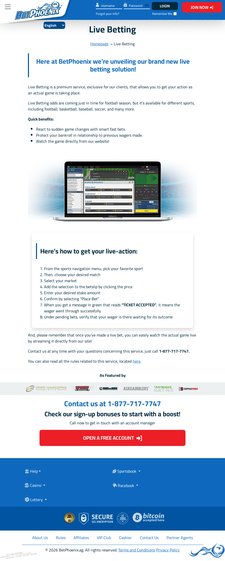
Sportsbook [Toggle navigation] (125, 471)
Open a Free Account (112, 437)
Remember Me (162, 13)
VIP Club (104, 537)
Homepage (99, 44)
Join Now (202, 7)
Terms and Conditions (136, 550)
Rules (60, 537)
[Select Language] (54, 25)
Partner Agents (180, 537)
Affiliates (81, 537)
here (136, 361)
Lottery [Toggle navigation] (34, 500)
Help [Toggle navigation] (31, 471)
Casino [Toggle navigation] (33, 485)
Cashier (125, 537)
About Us (40, 537)
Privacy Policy (168, 550)
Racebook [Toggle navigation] (124, 486)
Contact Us (149, 537)
